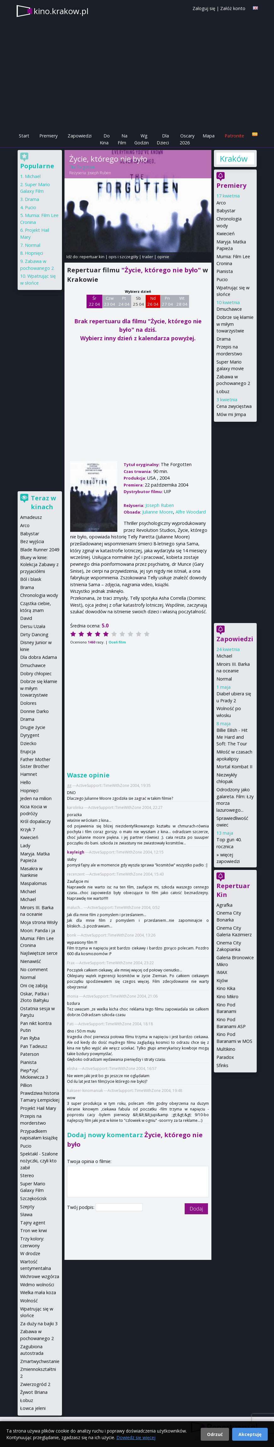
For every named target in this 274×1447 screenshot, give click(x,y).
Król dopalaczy (35, 821)
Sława (26, 1214)
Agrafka (224, 905)
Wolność (29, 1301)
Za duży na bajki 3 (39, 1324)
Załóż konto (232, 8)
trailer (147, 256)
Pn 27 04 (167, 301)
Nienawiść (30, 961)
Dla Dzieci (163, 139)
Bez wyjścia (32, 541)
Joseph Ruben (99, 172)
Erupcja (28, 751)
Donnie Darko (34, 711)
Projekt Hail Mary (38, 1108)
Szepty (27, 1207)
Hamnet (28, 774)
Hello (25, 782)
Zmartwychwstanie (39, 1361)
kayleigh (75, 852)
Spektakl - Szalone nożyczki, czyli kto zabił (39, 1160)
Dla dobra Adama (38, 657)
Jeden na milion (36, 798)
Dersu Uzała (32, 626)
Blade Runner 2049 (39, 550)
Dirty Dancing (34, 634)
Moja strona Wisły (39, 922)
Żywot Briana (34, 1392)
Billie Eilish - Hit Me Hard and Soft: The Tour (232, 737)
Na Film (122, 139)
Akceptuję (249, 1434)
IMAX (221, 972)
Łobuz (222, 391)
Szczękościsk (33, 1198)
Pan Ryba (30, 1038)
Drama (223, 339)
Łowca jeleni (33, 1408)
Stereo (27, 1175)
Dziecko (28, 743)
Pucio (222, 279)
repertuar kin (92, 256)
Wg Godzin (141, 139)
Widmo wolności (37, 1285)
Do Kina (105, 139)
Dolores (28, 703)
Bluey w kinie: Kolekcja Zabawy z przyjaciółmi (39, 564)
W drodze (30, 1253)
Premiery (48, 136)
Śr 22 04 (94, 301)
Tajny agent (32, 1223)
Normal (224, 679)
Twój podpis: (81, 1207)
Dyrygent (29, 735)
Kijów (222, 980)
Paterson (29, 1054)
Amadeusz (31, 517)
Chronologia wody (39, 595)
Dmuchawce (229, 309)
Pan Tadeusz (33, 1046)
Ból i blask (30, 579)
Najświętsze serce (39, 953)
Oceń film (117, 642)
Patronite (234, 136)
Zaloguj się (204, 8)
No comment (34, 969)
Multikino (225, 1049)
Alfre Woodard (191, 512)
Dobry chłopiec (36, 673)
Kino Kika (225, 988)
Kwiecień (225, 234)
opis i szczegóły (123, 256)
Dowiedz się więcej (135, 1437)
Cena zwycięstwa (234, 406)
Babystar (225, 211)
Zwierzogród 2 (35, 1384)
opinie (163, 256)
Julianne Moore (157, 512)
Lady (25, 846)
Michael (224, 656)
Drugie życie (32, 727)
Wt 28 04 (181, 301)
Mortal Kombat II (234, 767)
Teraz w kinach (43, 502)
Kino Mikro (227, 996)
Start (24, 136)
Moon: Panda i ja (37, 930)
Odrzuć (215, 1434)
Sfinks (222, 1065)
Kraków (233, 158)
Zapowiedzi (80, 136)
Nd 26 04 (153, 301)
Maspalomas (33, 883)
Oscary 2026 (187, 139)
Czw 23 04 (109, 301)
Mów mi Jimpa (231, 414)
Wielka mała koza (38, 1292)
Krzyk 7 (27, 829)
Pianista (224, 271)
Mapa (209, 136)
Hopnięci (34, 253)
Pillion (26, 1085)
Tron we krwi (33, 1230)
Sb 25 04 (138, 301)
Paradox (225, 1057)
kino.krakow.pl (61, 11)
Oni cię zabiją (34, 985)
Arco (221, 203)
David (26, 618)
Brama (27, 587)
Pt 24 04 (124, 301)
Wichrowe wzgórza (39, 1276)
